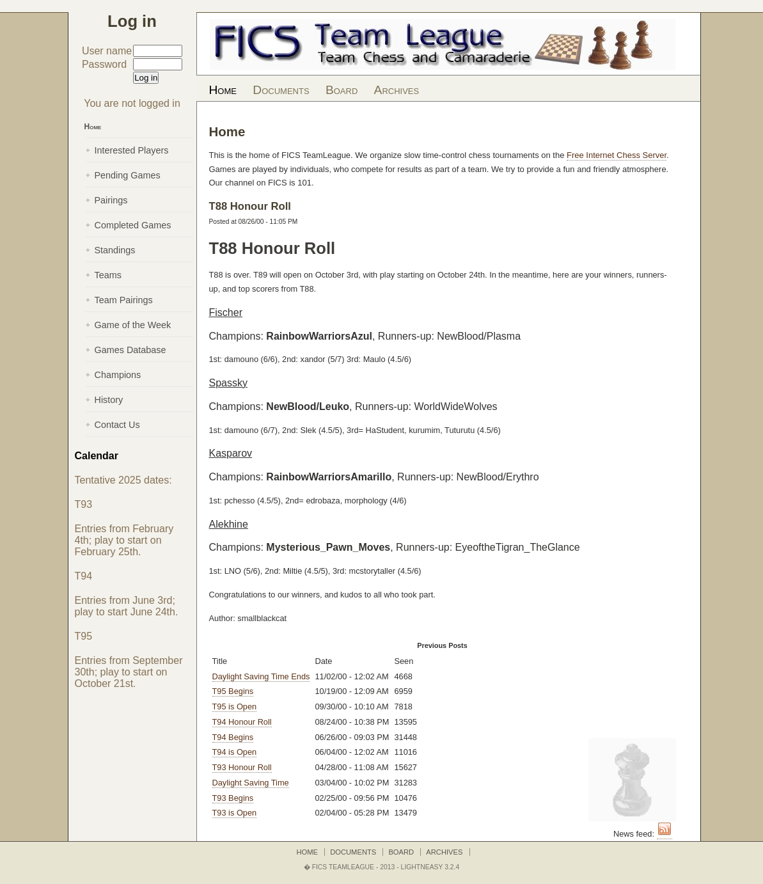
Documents (281, 90)
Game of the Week (133, 325)
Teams (108, 275)
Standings (115, 250)
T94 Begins (233, 737)
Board (342, 90)
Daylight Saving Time (250, 782)
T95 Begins (233, 691)
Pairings (111, 200)
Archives (397, 90)
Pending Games (128, 175)
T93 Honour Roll (242, 767)
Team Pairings (124, 300)
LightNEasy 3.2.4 (430, 867)
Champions (118, 375)
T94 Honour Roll (242, 722)
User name (107, 50)
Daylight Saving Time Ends (261, 676)
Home (223, 90)
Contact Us (117, 425)
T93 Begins (233, 798)
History (109, 400)
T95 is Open (234, 706)
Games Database (130, 350)
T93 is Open (234, 812)
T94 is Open (234, 752)
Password (104, 64)
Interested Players (132, 150)
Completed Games (133, 225)
